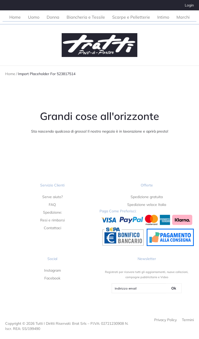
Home (10, 73)
